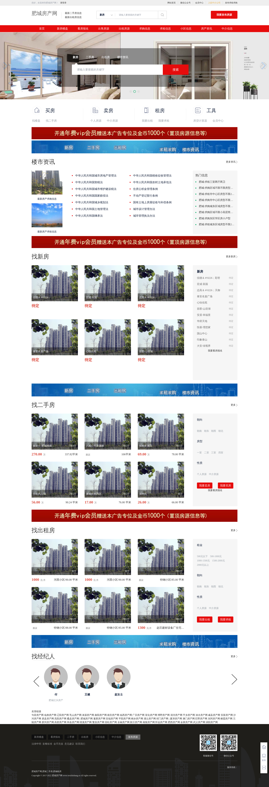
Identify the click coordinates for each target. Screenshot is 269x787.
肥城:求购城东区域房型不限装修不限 (217, 206)
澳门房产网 (189, 718)
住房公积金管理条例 (145, 188)
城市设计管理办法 (144, 209)
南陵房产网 (149, 722)
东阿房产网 (214, 718)
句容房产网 (38, 715)
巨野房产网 (201, 718)
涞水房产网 (202, 715)
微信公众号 (185, 3)
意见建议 (69, 744)
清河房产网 (176, 715)
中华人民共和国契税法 (89, 182)
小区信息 (186, 28)
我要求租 (163, 120)
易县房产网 (48, 718)
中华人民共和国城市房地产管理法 (95, 175)
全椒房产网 (124, 722)
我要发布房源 (224, 14)
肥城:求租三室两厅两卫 (212, 181)
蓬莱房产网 (99, 718)
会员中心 (199, 3)
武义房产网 (199, 722)
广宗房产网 (138, 715)
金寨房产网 (186, 722)
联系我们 (80, 744)
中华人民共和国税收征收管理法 (152, 175)
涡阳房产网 (212, 722)
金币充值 (58, 744)
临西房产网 (126, 715)
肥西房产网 (174, 722)
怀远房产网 (161, 722)
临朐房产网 (50, 715)
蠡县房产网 (73, 718)
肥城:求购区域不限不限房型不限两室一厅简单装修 (217, 187)
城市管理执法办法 (144, 215)
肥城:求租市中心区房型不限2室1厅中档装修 (217, 194)
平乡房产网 (189, 715)
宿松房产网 (111, 722)
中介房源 (112, 120)
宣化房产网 (151, 715)
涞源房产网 (88, 715)
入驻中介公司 (214, 3)
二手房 (70, 737)
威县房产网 (214, 715)
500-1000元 (216, 556)
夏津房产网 (176, 718)
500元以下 (202, 556)
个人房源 (95, 120)
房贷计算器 (200, 120)
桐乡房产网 (137, 718)
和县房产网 (73, 722)
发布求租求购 (231, 3)
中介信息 (227, 28)
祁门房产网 (162, 718)
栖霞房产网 (226, 718)
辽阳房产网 (63, 715)
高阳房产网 (60, 718)
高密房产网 (60, 722)
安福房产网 (112, 718)
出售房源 (103, 28)
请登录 (63, 3)
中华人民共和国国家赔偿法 (91, 195)
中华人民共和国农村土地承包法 (152, 182)
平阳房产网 (125, 718)
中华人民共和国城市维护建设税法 (95, 188)
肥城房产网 (44, 13)
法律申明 (36, 744)
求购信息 (144, 28)
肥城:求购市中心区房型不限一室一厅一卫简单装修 (217, 200)
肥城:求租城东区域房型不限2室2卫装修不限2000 (217, 224)
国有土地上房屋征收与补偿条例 (152, 202)
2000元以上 (203, 565)
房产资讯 (206, 28)
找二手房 (51, 120)
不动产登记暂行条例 (145, 195)
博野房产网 (164, 715)
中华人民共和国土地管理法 (91, 209)
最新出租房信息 (73, 17)
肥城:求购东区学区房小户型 (214, 218)
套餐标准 (47, 744)
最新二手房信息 (73, 13)
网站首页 (171, 3)
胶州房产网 (48, 722)
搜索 (176, 69)
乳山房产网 (75, 715)
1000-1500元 (203, 560)
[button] (130, 91)
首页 (42, 28)
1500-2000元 (218, 560)
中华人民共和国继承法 (89, 215)
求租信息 (165, 28)
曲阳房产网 (101, 715)
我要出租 (147, 120)
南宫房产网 (113, 715)
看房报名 (83, 28)
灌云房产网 (150, 718)
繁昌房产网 (98, 722)
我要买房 (225, 485)
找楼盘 (36, 120)
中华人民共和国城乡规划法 (91, 202)
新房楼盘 (62, 28)
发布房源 (133, 737)
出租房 (84, 737)
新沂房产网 (136, 722)
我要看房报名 (215, 350)
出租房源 (124, 28)
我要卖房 (204, 485)
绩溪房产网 (86, 722)
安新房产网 (227, 715)
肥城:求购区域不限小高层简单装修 (217, 212)
